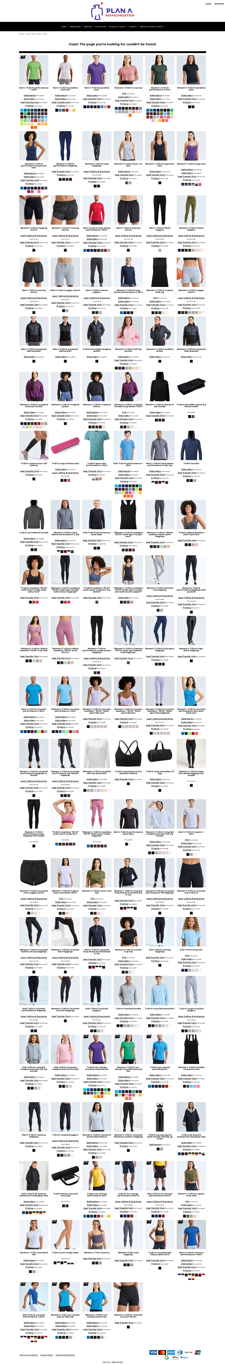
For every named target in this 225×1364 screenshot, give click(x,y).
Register (219, 4)
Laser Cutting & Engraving (97, 171)
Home (21, 34)
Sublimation (30, 95)
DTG (124, 93)
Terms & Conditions (28, 1355)
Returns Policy (47, 1355)
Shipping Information (65, 1355)
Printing (29, 106)
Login (208, 4)
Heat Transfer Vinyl (29, 102)
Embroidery (29, 99)
